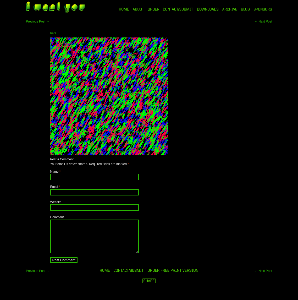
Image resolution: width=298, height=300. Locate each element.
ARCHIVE (229, 9)
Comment (57, 217)
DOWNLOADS (207, 9)
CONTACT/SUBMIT (178, 9)
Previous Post (37, 21)
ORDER (153, 9)
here (53, 33)
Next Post (263, 21)
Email (54, 187)
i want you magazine (55, 7)
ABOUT (138, 9)
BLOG (245, 9)
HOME (124, 9)
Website (56, 202)
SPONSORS (263, 9)
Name (54, 171)
